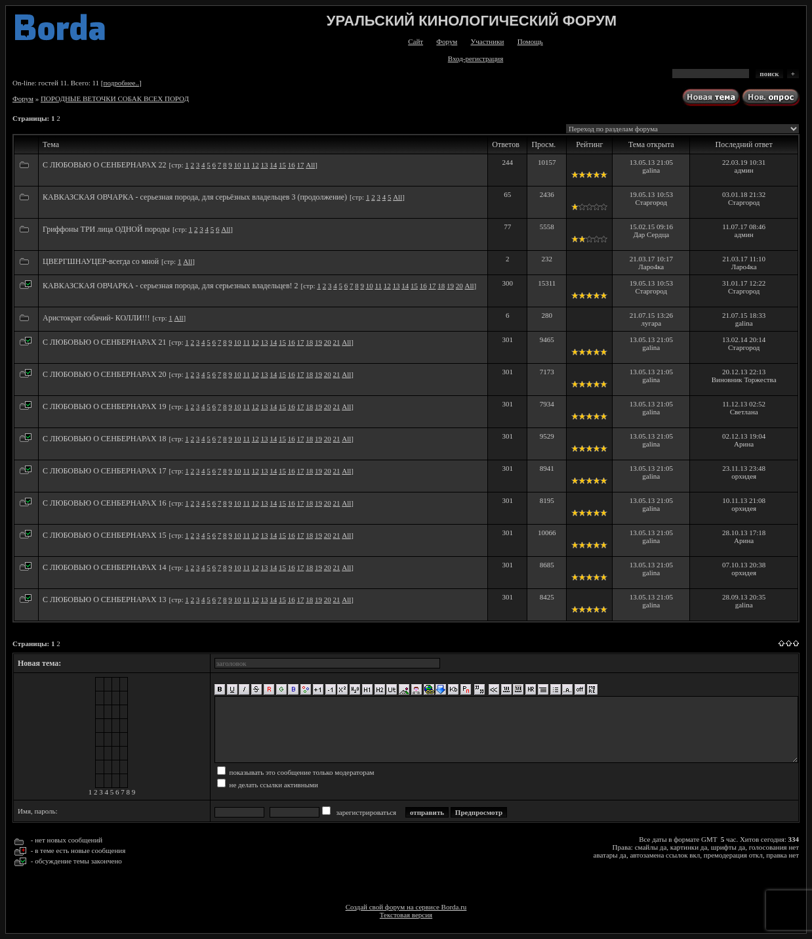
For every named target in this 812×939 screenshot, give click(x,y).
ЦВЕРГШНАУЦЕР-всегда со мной (101, 261)
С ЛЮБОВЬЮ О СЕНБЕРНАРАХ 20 (105, 374)
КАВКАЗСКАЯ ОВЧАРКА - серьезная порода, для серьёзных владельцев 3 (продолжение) (195, 197)
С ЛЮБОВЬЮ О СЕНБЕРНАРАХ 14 (105, 567)
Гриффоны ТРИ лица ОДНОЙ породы (106, 229)
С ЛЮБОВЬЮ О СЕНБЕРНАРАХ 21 (105, 342)
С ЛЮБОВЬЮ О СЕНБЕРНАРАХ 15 (105, 535)
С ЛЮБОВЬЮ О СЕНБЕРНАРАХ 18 (105, 438)
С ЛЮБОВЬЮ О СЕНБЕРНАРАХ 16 (105, 503)
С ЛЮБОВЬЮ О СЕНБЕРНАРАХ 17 (105, 470)
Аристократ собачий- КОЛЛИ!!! (96, 317)
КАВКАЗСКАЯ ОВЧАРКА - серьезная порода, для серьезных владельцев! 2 (170, 285)
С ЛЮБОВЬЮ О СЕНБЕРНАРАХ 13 (105, 599)
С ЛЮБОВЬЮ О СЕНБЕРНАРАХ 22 (105, 164)
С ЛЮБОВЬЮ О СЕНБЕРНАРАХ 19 (105, 406)
